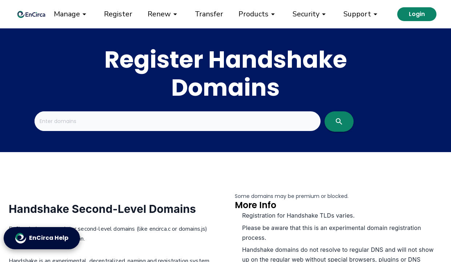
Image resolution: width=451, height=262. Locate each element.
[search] (339, 121)
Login (417, 14)
